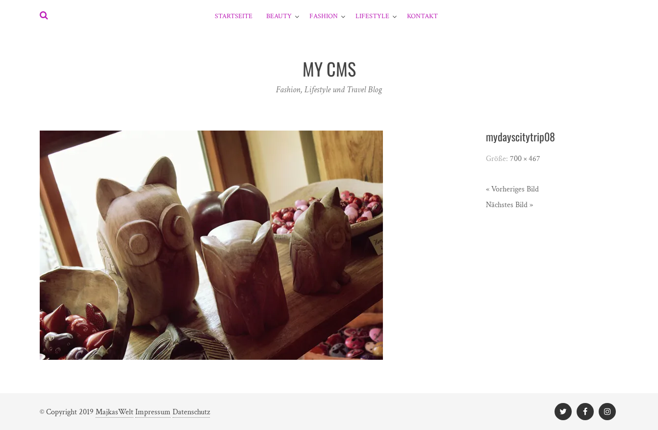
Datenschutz (191, 412)
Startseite (234, 16)
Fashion (323, 16)
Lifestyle (372, 16)
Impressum (153, 412)
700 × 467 (525, 159)
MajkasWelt (114, 412)
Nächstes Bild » (509, 205)
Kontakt (422, 16)
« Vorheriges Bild (512, 189)
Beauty (279, 16)
